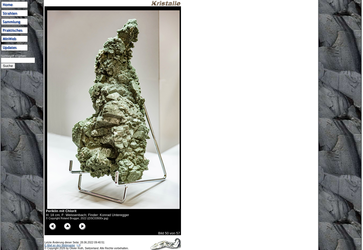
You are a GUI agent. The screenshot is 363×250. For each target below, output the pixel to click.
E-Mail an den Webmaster (60, 245)
